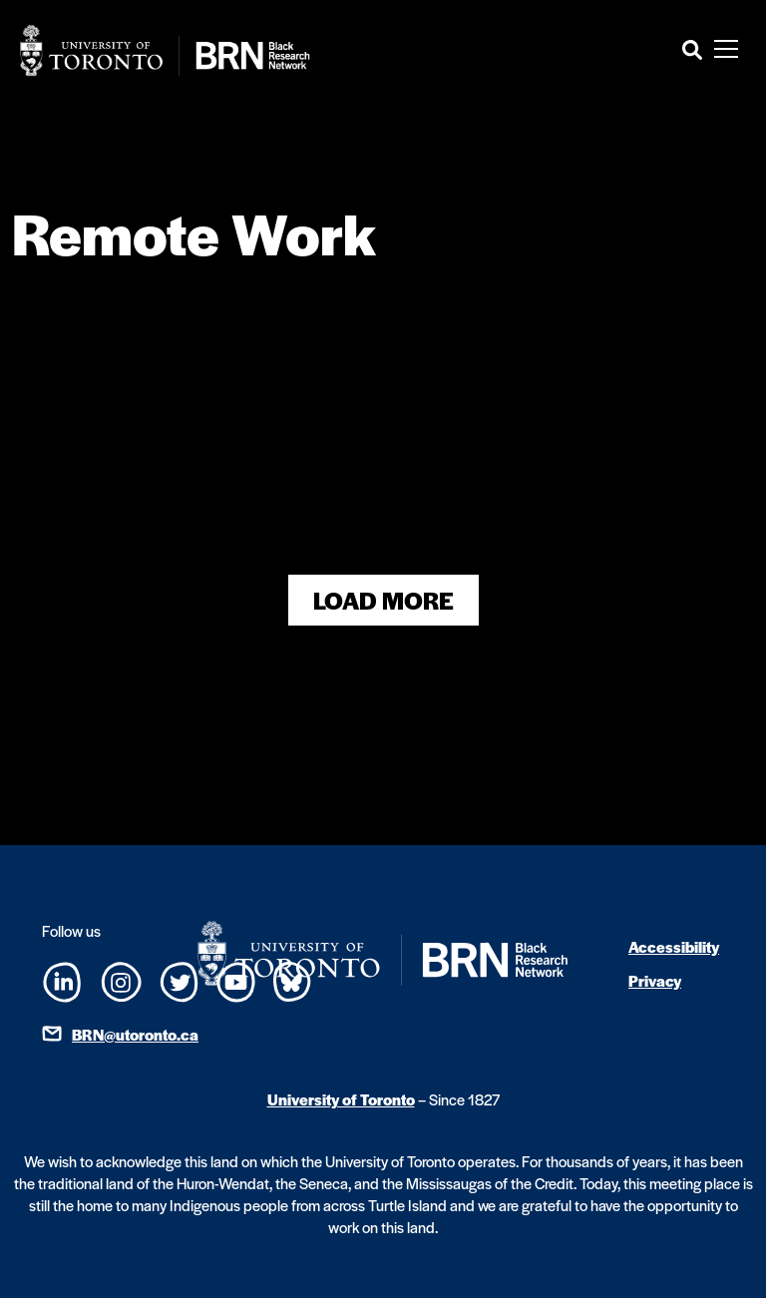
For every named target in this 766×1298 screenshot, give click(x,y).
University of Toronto (341, 1098)
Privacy (654, 980)
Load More (383, 600)
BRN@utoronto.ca (135, 1034)
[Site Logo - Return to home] (165, 50)
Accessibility (673, 946)
